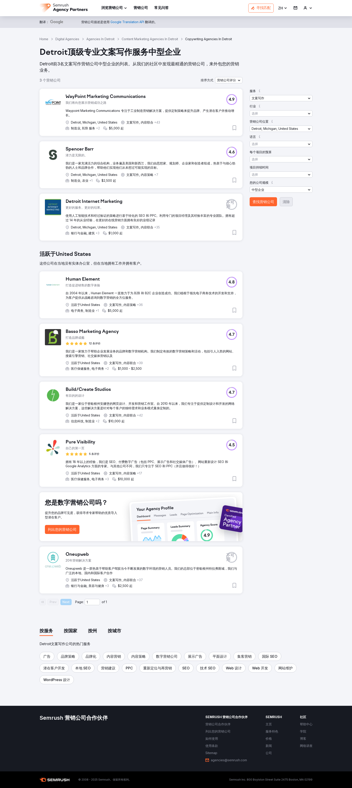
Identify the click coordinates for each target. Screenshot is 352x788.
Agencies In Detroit (100, 39)
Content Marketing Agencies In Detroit (150, 39)
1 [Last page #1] (106, 602)
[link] (141, 8)
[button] (282, 8)
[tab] (46, 631)
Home (44, 39)
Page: (79, 602)
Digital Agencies (67, 39)
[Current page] (92, 602)
